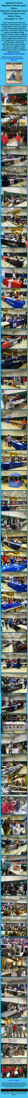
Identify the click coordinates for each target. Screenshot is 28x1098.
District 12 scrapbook (14, 1080)
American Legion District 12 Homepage (12, 58)
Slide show (14, 60)
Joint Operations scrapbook (6, 1089)
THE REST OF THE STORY (14, 54)
